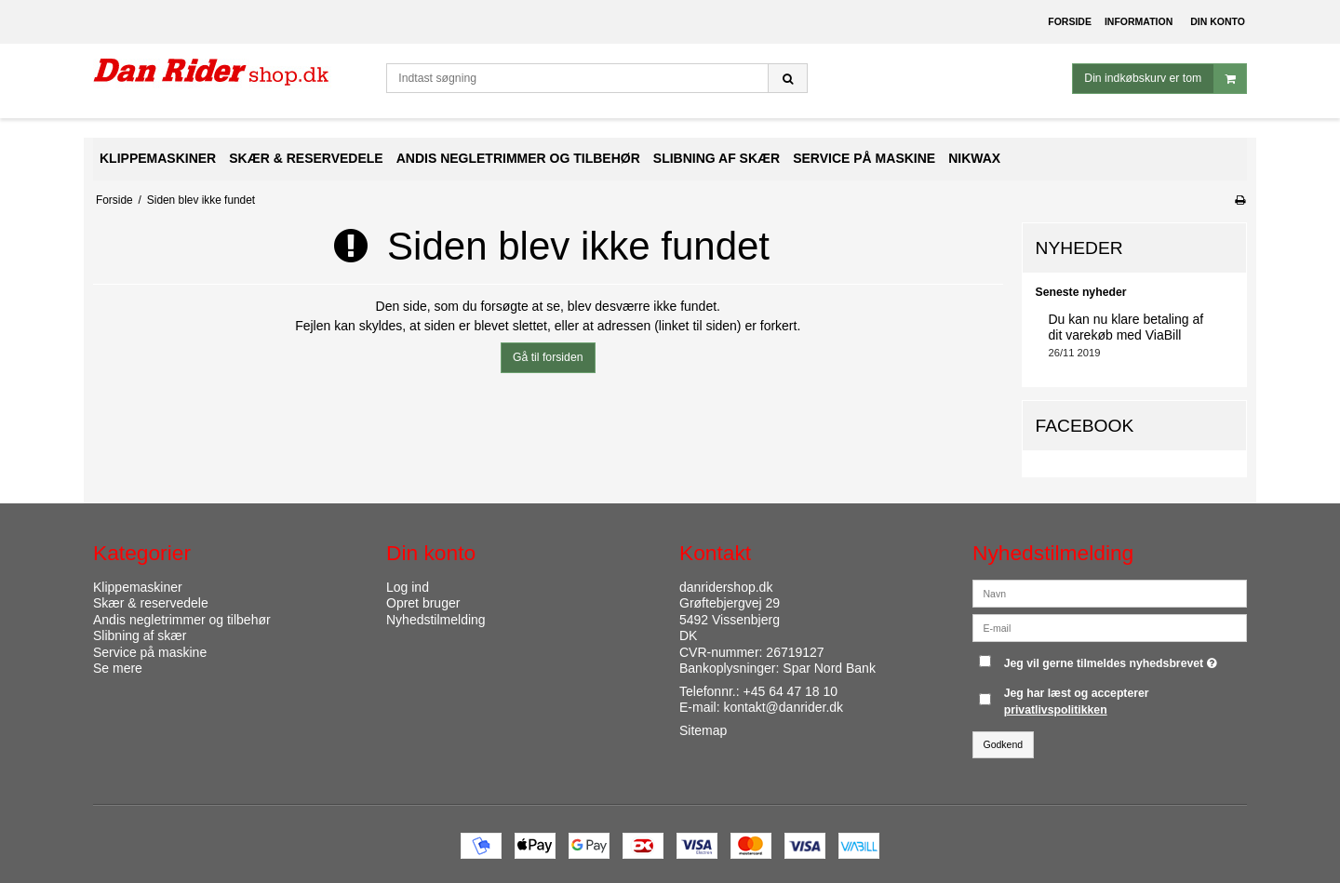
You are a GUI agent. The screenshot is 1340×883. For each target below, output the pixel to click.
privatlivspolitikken (1055, 709)
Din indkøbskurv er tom (1165, 78)
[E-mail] (1109, 626)
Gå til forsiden (548, 357)
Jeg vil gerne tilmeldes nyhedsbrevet (1113, 659)
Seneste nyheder (1081, 292)
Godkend (1004, 744)
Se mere (117, 668)
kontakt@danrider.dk (783, 707)
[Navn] (1109, 591)
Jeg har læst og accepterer (1076, 701)
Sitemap (703, 730)
